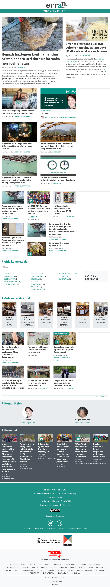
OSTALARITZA (9, 284)
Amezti (48, 564)
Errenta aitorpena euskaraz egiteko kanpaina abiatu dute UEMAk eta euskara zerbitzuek (86, 47)
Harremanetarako (74, 529)
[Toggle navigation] (3, 5)
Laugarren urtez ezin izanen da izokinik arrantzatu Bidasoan (63, 383)
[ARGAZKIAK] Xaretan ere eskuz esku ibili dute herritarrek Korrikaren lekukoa (39, 210)
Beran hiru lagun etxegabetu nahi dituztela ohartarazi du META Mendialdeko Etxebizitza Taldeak (27, 453)
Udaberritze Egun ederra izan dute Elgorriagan (43, 448)
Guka (17, 570)
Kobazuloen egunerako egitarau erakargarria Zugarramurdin (64, 349)
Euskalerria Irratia (58, 567)
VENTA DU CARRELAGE (91, 277)
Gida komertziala (15, 262)
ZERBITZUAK (64, 276)
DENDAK (7, 274)
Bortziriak (24, 468)
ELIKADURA (64, 279)
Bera (31, 468)
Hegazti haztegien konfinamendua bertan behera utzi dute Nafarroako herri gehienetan (31, 59)
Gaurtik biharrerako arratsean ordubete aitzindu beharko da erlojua (57, 178)
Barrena (25, 567)
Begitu (35, 567)
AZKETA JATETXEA (9, 319)
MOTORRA (35, 279)
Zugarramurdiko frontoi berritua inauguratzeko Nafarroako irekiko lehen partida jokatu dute (17, 180)
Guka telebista (28, 570)
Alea (40, 564)
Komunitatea (12, 403)
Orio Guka (100, 570)
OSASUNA (35, 287)
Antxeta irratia (70, 564)
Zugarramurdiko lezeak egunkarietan (59, 244)
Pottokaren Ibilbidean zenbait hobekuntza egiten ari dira (38, 349)
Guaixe (8, 570)
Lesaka (105, 463)
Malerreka (6, 478)
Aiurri (32, 564)
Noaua (70, 570)
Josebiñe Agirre (49, 117)
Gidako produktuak (16, 298)
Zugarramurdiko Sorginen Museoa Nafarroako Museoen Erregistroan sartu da (17, 146)
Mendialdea (22, 68)
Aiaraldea (14, 564)
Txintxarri (34, 573)
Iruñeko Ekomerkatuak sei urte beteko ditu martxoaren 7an (38, 383)
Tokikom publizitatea (55, 581)
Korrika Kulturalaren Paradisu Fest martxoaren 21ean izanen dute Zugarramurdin (11, 352)
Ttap (63, 578)
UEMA (104, 69)
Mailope (61, 570)
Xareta (16, 116)
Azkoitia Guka (12, 567)
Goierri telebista (96, 567)
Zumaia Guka (63, 573)
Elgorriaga (52, 458)
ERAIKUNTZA (9, 276)
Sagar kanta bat (82, 419)
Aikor (23, 564)
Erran (44, 567)
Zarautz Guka (48, 573)
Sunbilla (14, 478)
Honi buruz (27, 529)
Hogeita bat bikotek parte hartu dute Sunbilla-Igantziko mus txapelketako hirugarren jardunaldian (63, 453)
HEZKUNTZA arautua (12, 281)
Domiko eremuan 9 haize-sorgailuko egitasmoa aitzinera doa (99, 450)
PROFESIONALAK (38, 289)
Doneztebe (88, 463)
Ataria (83, 564)
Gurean (55, 578)
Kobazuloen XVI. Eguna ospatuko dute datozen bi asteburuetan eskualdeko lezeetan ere (13, 384)
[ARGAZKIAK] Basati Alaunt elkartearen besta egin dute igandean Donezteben (82, 450)
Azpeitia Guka (94, 564)
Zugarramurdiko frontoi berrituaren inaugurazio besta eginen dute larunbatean (12, 210)
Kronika (51, 570)
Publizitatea (51, 529)
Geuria (73, 567)
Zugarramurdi (55, 11)
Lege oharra (39, 529)
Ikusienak (10, 430)
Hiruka (41, 570)
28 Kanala (76, 573)
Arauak (61, 529)
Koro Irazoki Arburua (82, 423)
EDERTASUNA (9, 279)
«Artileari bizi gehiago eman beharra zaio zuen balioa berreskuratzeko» (18, 111)
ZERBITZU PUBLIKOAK (68, 274)
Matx (47, 578)
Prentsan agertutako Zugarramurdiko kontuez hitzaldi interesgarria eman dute (13, 241)
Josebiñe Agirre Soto (27, 423)
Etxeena (44, 113)
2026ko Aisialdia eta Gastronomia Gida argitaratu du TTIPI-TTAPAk (62, 210)
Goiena (82, 567)
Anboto (57, 564)
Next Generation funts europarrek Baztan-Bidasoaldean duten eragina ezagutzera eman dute (56, 146)
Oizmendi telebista (84, 570)
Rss (85, 529)
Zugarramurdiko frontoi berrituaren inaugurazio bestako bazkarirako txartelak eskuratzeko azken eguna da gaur (62, 229)
